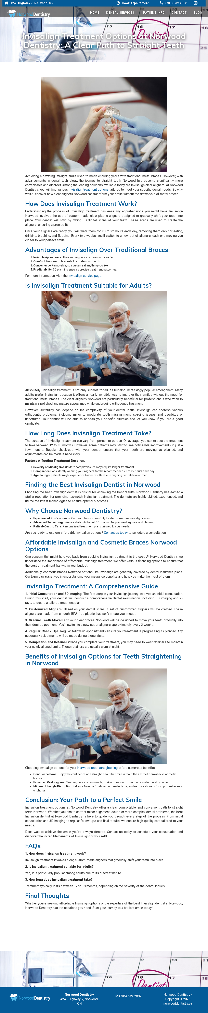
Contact (179, 12)
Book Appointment (133, 3)
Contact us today (116, 533)
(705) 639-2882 (173, 3)
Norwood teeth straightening (97, 768)
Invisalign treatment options (88, 189)
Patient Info (154, 12)
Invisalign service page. (85, 276)
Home (94, 12)
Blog (198, 12)
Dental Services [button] (121, 12)
